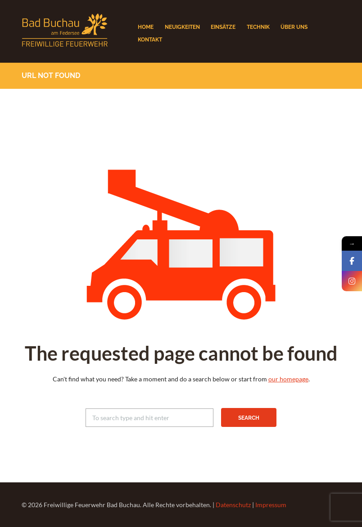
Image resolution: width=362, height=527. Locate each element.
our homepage (288, 379)
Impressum (270, 505)
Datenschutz (233, 505)
